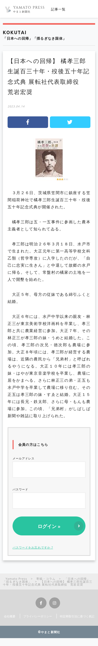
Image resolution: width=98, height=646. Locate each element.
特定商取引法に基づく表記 (77, 616)
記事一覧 (58, 9)
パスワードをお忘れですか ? (33, 547)
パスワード (49, 498)
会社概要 (9, 616)
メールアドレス (49, 467)
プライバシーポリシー (37, 616)
